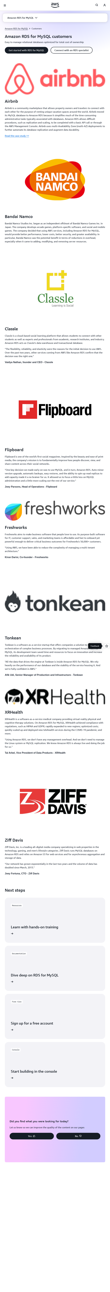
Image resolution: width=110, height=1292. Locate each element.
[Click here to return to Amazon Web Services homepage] (55, 5)
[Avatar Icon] (105, 5)
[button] (22, 17)
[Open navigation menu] (4, 5)
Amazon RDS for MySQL (16, 28)
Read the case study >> (17, 135)
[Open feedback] (106, 646)
